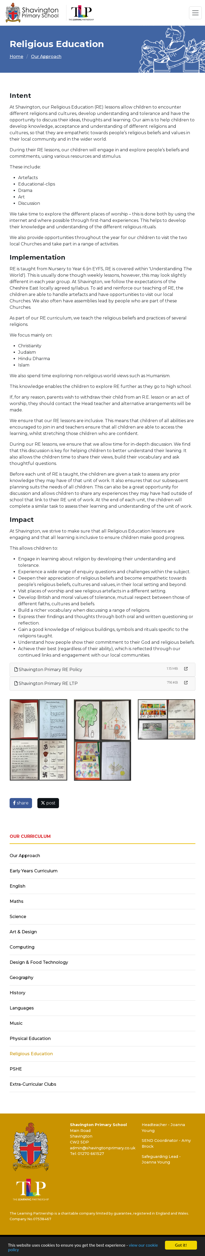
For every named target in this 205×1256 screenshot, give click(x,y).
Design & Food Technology (39, 962)
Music (16, 1023)
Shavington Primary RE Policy (48, 669)
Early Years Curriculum (34, 870)
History (17, 992)
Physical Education (30, 1038)
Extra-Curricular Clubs (33, 1084)
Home (16, 56)
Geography (21, 977)
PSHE (16, 1069)
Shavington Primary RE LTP (46, 683)
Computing (22, 947)
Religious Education (31, 1053)
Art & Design (23, 931)
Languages (22, 1008)
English (17, 886)
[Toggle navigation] (195, 12)
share (21, 803)
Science (18, 916)
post (48, 803)
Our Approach (46, 56)
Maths (16, 901)
